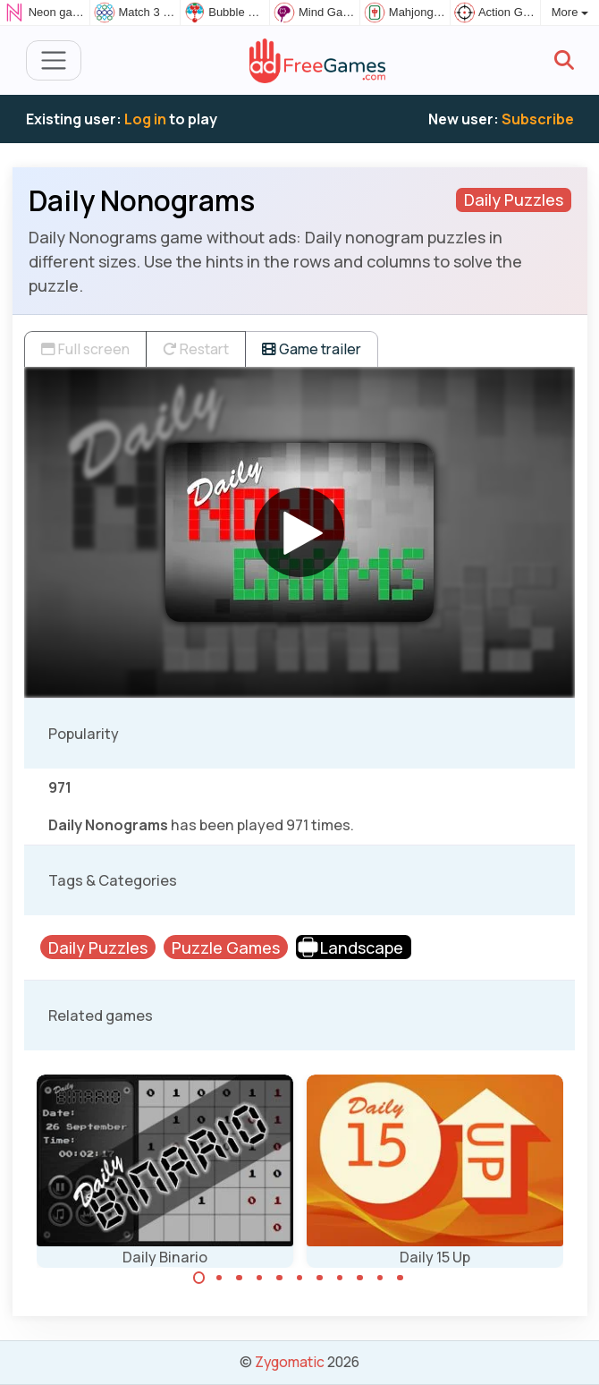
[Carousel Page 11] (400, 1277)
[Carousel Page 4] (259, 1277)
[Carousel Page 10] (380, 1277)
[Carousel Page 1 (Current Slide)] (199, 1277)
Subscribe (538, 119)
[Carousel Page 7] (320, 1277)
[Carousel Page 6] (299, 1277)
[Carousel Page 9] (360, 1277)
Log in (145, 119)
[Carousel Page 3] (239, 1277)
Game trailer (311, 349)
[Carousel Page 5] (280, 1277)
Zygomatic (290, 1362)
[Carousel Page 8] (339, 1277)
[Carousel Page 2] (219, 1277)
